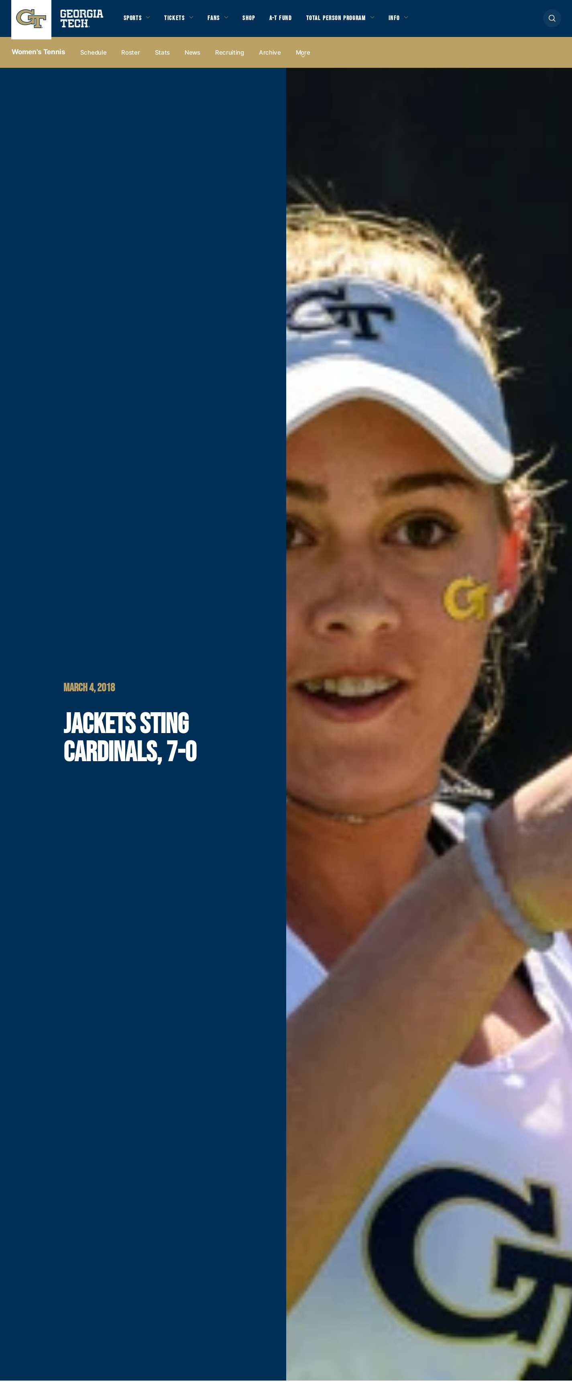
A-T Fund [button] (287, 20)
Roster (130, 57)
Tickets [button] (177, 20)
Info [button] (407, 20)
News (192, 57)
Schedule (93, 57)
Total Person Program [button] (345, 20)
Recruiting (229, 57)
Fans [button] (217, 20)
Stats (162, 57)
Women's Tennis (38, 57)
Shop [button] (254, 20)
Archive (270, 57)
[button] (552, 21)
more (303, 57)
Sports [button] (133, 20)
